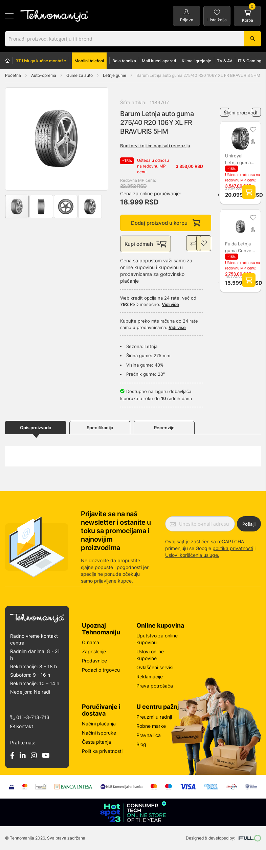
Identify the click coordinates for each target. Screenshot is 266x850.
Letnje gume (115, 75)
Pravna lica (148, 735)
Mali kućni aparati (159, 60)
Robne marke (151, 726)
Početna (13, 75)
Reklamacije (149, 676)
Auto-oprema (44, 75)
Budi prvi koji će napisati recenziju (155, 145)
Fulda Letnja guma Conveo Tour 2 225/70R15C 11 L (239, 247)
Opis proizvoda (35, 428)
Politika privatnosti (102, 751)
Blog (141, 744)
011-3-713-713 (29, 717)
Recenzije (164, 428)
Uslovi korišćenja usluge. (192, 555)
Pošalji (249, 524)
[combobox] (133, 38)
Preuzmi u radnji (154, 717)
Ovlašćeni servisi (154, 667)
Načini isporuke (99, 733)
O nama (90, 642)
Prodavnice (94, 660)
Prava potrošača (154, 686)
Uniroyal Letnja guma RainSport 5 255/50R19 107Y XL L (238, 159)
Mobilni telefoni (89, 60)
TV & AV (224, 60)
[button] (18, 139)
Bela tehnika (124, 60)
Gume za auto (80, 75)
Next (256, 110)
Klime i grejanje (196, 60)
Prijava (186, 19)
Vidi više (170, 305)
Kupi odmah (146, 244)
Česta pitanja (96, 742)
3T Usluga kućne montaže (41, 60)
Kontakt (21, 726)
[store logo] (54, 15)
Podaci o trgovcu (101, 670)
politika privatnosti (233, 548)
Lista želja (217, 19)
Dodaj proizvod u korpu (165, 223)
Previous (224, 110)
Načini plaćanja (99, 723)
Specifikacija (100, 428)
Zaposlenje (94, 651)
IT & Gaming (249, 60)
